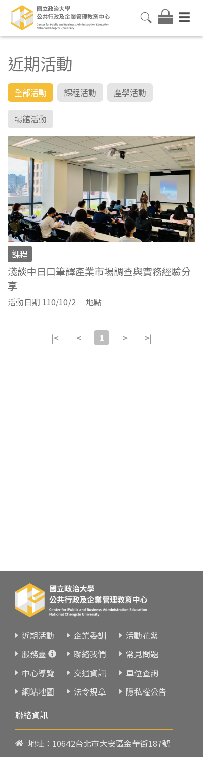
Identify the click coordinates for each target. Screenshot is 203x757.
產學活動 (130, 92)
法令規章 (90, 681)
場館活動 (30, 119)
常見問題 (142, 644)
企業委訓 (90, 625)
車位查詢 (142, 662)
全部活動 (30, 92)
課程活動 (80, 92)
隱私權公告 (146, 681)
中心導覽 (38, 662)
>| (148, 338)
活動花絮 (142, 625)
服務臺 (34, 644)
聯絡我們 (90, 644)
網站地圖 (38, 681)
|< (54, 338)
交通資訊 (90, 662)
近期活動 (38, 625)
